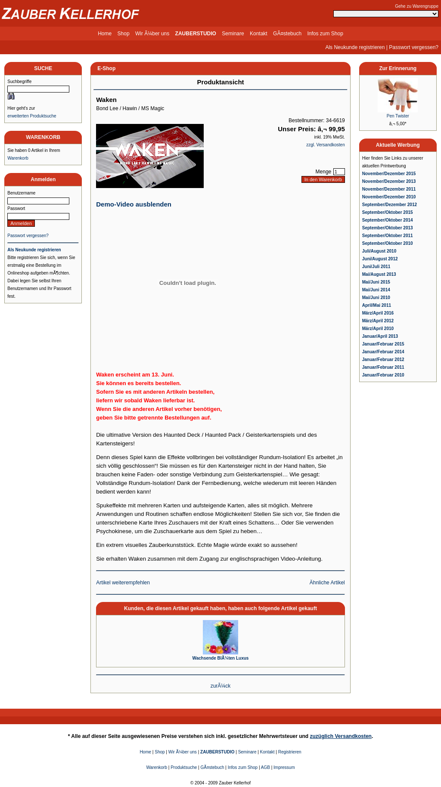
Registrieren (289, 752)
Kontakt (258, 34)
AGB (265, 767)
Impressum (284, 767)
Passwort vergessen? (413, 47)
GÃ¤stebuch (287, 34)
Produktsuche (184, 767)
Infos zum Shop (325, 34)
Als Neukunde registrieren (355, 47)
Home (105, 34)
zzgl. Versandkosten (325, 144)
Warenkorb (17, 158)
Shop (124, 34)
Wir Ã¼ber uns (152, 34)
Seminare (233, 34)
